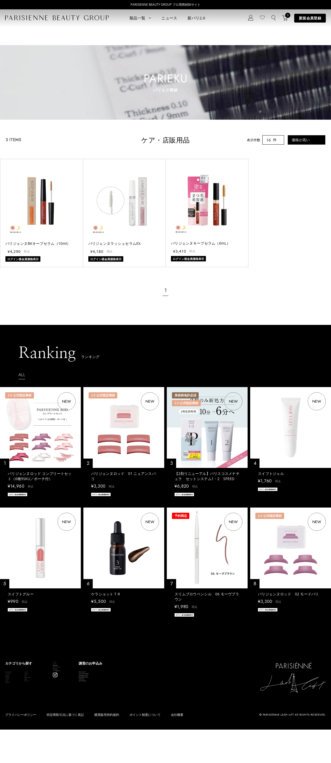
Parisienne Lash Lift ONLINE (166, 686)
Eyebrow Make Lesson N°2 (165, 701)
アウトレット (55, 717)
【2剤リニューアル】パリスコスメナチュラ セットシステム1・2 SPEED (207, 476)
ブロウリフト (15, 701)
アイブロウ (13, 709)
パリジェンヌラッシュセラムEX (114, 243)
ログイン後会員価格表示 (26, 495)
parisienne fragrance (161, 717)
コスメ (50, 693)
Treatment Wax (157, 709)
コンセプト (101, 676)
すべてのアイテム (18, 678)
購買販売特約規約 (106, 748)
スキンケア (53, 686)
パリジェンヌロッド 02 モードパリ (288, 596)
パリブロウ (13, 693)
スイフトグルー (21, 596)
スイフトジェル (271, 473)
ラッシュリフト (17, 686)
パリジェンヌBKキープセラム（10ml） (38, 243)
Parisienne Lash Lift (160, 678)
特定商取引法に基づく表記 (65, 748)
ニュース (169, 17)
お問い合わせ (103, 699)
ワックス (12, 717)
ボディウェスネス (58, 701)
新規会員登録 (310, 18)
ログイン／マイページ (109, 691)
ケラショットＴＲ (106, 596)
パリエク (52, 678)
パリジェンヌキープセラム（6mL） (200, 243)
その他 (50, 709)
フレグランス (15, 724)
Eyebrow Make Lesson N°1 (165, 693)
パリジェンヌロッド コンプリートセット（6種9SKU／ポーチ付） (40, 476)
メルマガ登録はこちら (109, 707)
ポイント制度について (145, 748)
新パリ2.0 (196, 17)
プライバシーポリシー (20, 748)
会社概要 (177, 748)
